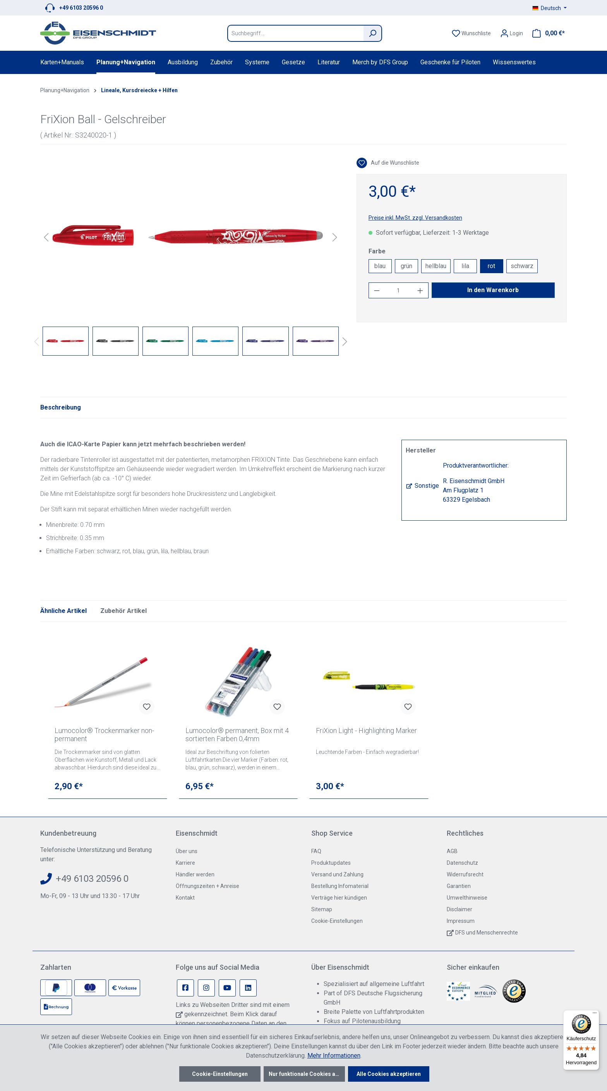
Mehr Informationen (333, 1055)
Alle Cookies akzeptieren (389, 1074)
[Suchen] (373, 33)
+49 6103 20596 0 (81, 8)
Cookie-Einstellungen (337, 921)
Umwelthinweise (467, 898)
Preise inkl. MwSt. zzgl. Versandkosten (415, 218)
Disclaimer (459, 909)
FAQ (316, 851)
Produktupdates (331, 863)
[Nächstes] (335, 237)
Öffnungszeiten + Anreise (207, 886)
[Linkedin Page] (248, 988)
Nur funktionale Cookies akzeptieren (307, 1074)
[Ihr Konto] (512, 33)
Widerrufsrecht (465, 874)
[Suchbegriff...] (295, 33)
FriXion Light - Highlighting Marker (366, 730)
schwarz (522, 266)
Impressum (461, 921)
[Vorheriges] (46, 237)
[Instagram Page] (206, 988)
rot (491, 266)
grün (406, 266)
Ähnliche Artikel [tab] (63, 610)
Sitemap (321, 909)
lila (465, 266)
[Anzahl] (398, 290)
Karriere (185, 863)
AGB (452, 851)
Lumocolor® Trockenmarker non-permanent (104, 734)
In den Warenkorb (493, 290)
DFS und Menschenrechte (486, 932)
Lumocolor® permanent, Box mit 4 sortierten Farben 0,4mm (237, 734)
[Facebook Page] (185, 988)
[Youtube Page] (227, 988)
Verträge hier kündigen (339, 898)
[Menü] (594, 1014)
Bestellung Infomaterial (340, 886)
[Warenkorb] (546, 33)
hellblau (435, 266)
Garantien (459, 886)
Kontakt (185, 898)
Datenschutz (462, 863)
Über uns (186, 851)
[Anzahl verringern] (377, 290)
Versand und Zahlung (337, 874)
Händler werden (195, 874)
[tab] (60, 407)
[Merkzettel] (471, 33)
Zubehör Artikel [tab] (123, 610)
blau (380, 266)
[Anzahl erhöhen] (420, 290)
